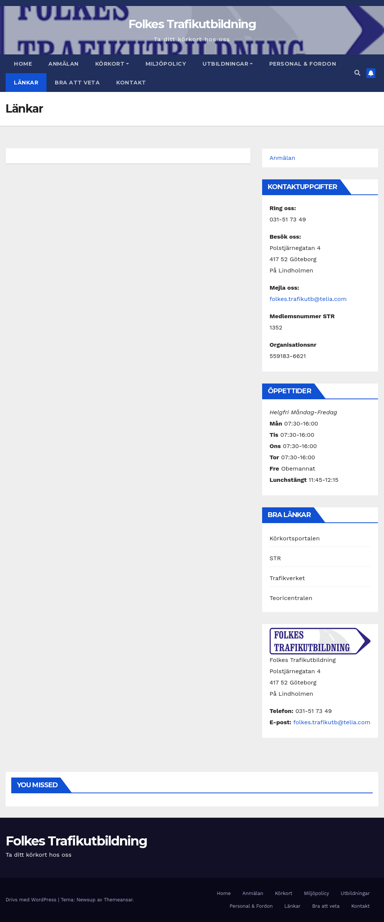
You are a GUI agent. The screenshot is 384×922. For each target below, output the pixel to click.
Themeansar (118, 899)
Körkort (112, 63)
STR (275, 558)
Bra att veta (77, 82)
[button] (357, 73)
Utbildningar (227, 63)
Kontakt (131, 82)
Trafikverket (287, 578)
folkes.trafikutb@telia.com (308, 298)
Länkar (26, 82)
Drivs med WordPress (32, 899)
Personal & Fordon (302, 63)
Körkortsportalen (295, 538)
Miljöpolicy (166, 63)
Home (23, 63)
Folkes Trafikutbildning (192, 24)
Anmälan (63, 63)
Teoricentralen (291, 598)
